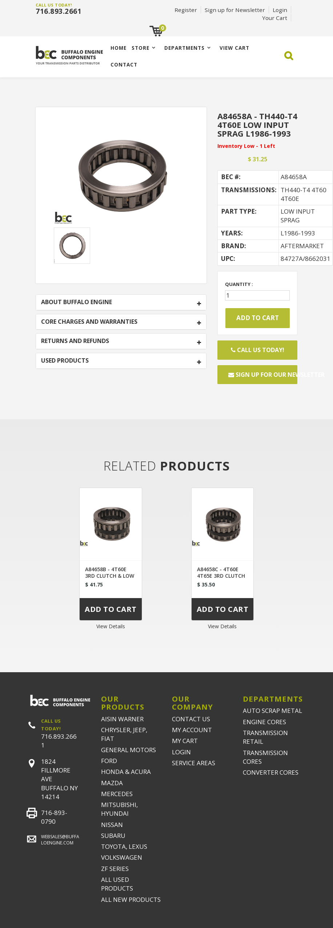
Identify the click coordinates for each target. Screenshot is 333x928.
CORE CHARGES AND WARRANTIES (89, 322)
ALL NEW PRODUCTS (131, 899)
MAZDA (112, 783)
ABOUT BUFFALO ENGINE (76, 302)
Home (119, 47)
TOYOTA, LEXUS (124, 846)
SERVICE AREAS (193, 763)
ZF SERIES (115, 868)
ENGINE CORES (264, 722)
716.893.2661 (58, 11)
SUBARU (113, 835)
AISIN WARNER (122, 719)
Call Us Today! (257, 350)
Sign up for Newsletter (235, 9)
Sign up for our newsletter (262, 375)
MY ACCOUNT (192, 730)
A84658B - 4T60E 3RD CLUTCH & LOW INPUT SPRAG (109, 576)
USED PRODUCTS (65, 361)
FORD (109, 760)
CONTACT (124, 64)
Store (140, 47)
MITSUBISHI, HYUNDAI (119, 809)
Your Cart (274, 17)
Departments (184, 47)
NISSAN (112, 824)
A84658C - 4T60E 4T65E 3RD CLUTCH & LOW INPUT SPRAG (222, 576)
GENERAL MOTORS (128, 750)
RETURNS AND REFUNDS (75, 341)
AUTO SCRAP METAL (272, 710)
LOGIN (181, 752)
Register (185, 9)
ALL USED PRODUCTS (117, 883)
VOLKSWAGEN (121, 857)
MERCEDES (117, 794)
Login (280, 9)
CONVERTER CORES (270, 772)
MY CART (185, 741)
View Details (110, 626)
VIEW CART (234, 47)
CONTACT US (191, 719)
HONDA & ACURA (126, 771)
